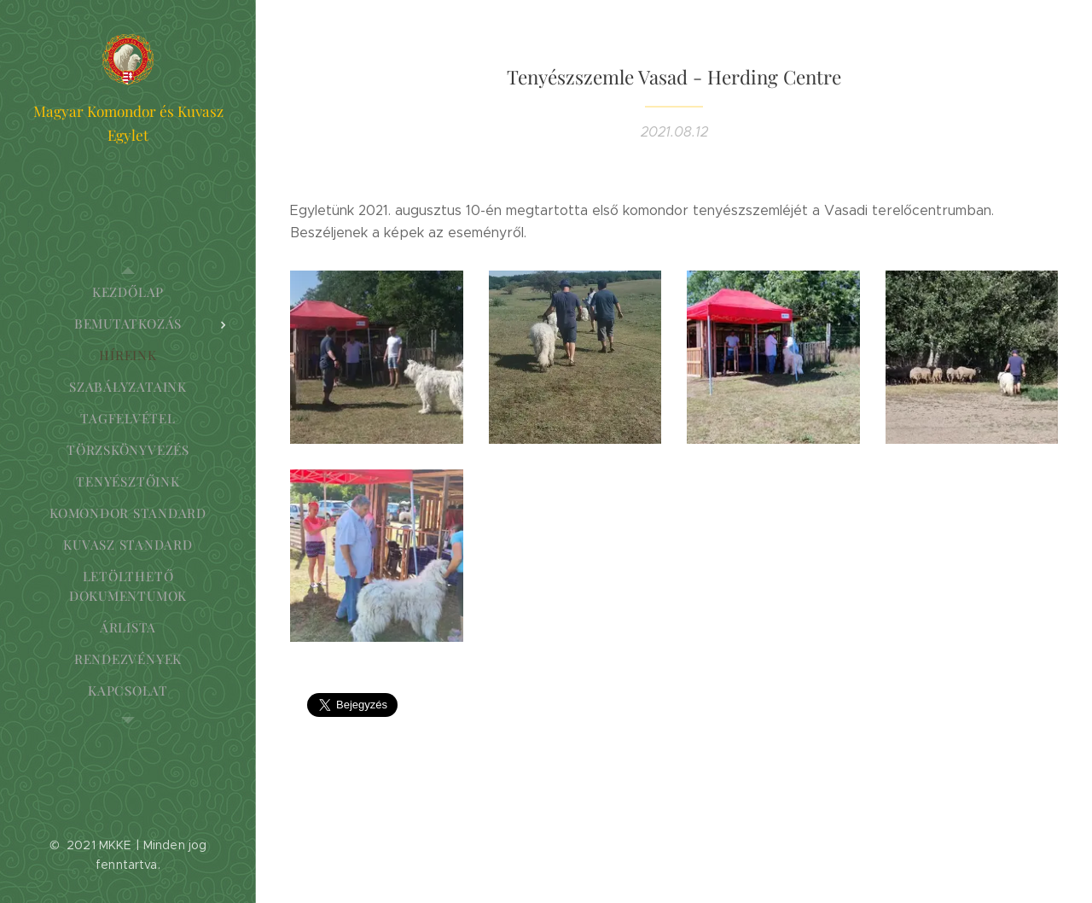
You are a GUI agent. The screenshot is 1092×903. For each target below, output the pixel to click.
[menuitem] (128, 292)
